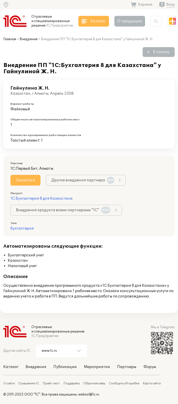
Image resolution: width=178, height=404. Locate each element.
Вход (170, 4)
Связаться (25, 180)
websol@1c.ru (88, 394)
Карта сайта (152, 383)
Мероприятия (97, 367)
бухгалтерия (22, 228)
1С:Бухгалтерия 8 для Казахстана (41, 198)
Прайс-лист (51, 383)
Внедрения (28, 39)
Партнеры (126, 367)
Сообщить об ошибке (124, 383)
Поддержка (71, 383)
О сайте (9, 383)
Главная (9, 39)
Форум (150, 367)
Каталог (10, 367)
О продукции (129, 21)
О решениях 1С (28, 383)
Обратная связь (94, 383)
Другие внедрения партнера (82, 180)
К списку (161, 52)
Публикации (65, 367)
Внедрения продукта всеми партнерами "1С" (63, 210)
